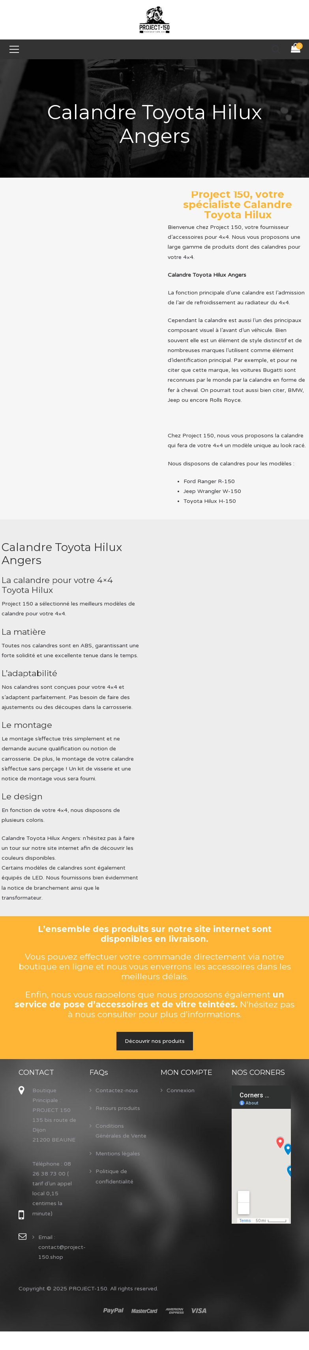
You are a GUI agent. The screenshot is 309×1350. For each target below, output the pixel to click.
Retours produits (118, 1108)
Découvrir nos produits (155, 1041)
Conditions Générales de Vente (121, 1131)
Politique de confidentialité (114, 1176)
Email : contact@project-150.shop (62, 1247)
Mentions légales (118, 1153)
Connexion (181, 1090)
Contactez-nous (117, 1090)
